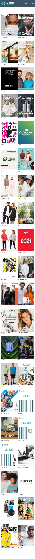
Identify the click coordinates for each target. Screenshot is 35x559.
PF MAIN (3, 64)
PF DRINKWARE (22, 118)
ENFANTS (3, 252)
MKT (2, 171)
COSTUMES (4, 225)
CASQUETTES (22, 198)
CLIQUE (20, 306)
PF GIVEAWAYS (22, 37)
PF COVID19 (4, 37)
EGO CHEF (4, 279)
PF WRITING (21, 64)
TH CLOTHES (21, 252)
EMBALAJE (4, 467)
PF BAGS (3, 118)
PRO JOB (20, 359)
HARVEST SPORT (23, 333)
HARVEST (4, 359)
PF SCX (3, 91)
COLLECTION (5, 198)
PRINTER (20, 521)
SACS (19, 225)
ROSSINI (3, 521)
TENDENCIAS (21, 440)
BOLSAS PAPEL (5, 440)
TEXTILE (20, 171)
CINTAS (20, 413)
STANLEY (20, 494)
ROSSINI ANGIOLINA (23, 467)
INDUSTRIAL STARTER (7, 548)
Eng (33, 3)
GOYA (19, 145)
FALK (2, 145)
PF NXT (20, 91)
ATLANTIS (20, 548)
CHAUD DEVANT (22, 279)
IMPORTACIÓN (5, 413)
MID (19, 386)
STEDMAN (4, 494)
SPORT (3, 386)
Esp (29, 3)
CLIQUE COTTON (6, 333)
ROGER (3, 306)
